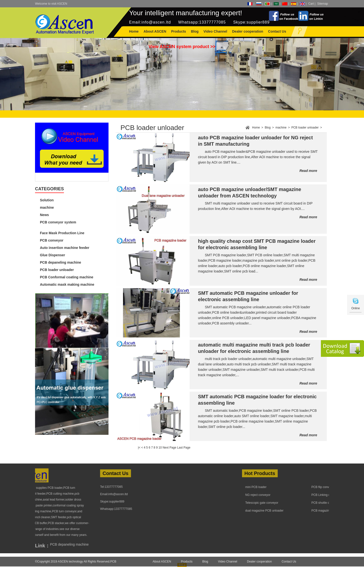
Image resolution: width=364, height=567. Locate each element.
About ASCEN (162, 564)
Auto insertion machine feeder (64, 248)
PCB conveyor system (58, 222)
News (44, 215)
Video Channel (227, 564)
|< (139, 447)
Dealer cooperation (259, 564)
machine (47, 207)
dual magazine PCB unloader (297, 510)
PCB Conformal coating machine (66, 277)
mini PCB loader (289, 487)
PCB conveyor (51, 240)
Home (134, 31)
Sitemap (322, 3)
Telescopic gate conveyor (294, 502)
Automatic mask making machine (67, 284)
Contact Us (289, 564)
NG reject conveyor (290, 495)
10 (160, 447)
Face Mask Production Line (62, 233)
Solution (47, 200)
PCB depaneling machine (60, 262)
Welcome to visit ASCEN (51, 3)
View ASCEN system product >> (181, 46)
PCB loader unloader (57, 270)
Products (186, 564)
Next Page (169, 447)
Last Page (183, 447)
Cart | (311, 3)
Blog (268, 127)
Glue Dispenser (52, 255)
